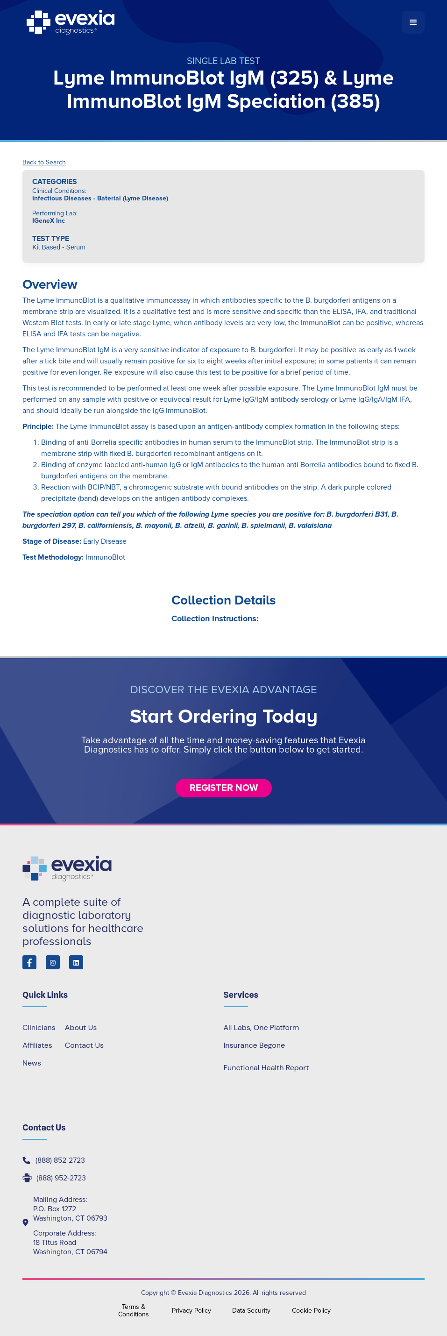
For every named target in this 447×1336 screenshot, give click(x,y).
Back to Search (44, 162)
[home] (212, 22)
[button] (413, 22)
